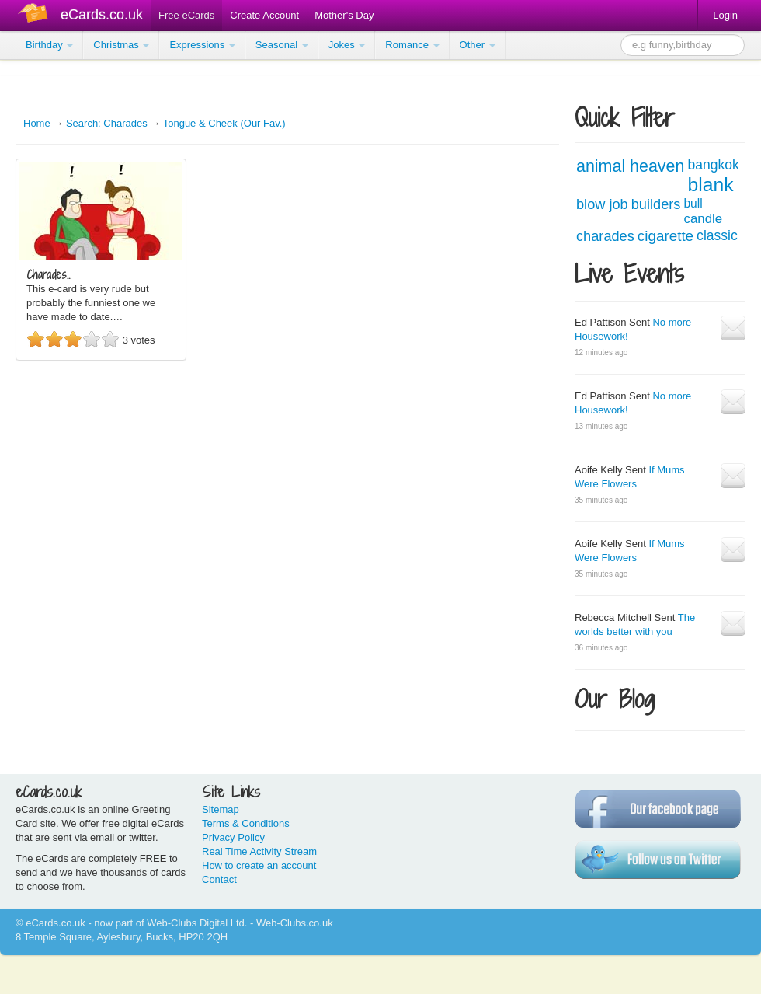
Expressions (202, 45)
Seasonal (281, 45)
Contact (219, 879)
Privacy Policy (233, 837)
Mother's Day (344, 15)
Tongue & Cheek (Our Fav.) (224, 123)
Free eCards (186, 15)
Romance (412, 45)
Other (477, 45)
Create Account (264, 15)
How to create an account (259, 865)
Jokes (347, 45)
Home (36, 123)
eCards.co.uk (102, 15)
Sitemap (220, 809)
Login (725, 15)
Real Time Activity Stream (259, 851)
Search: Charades (107, 123)
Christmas (121, 45)
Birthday (49, 45)
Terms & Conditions (246, 823)
